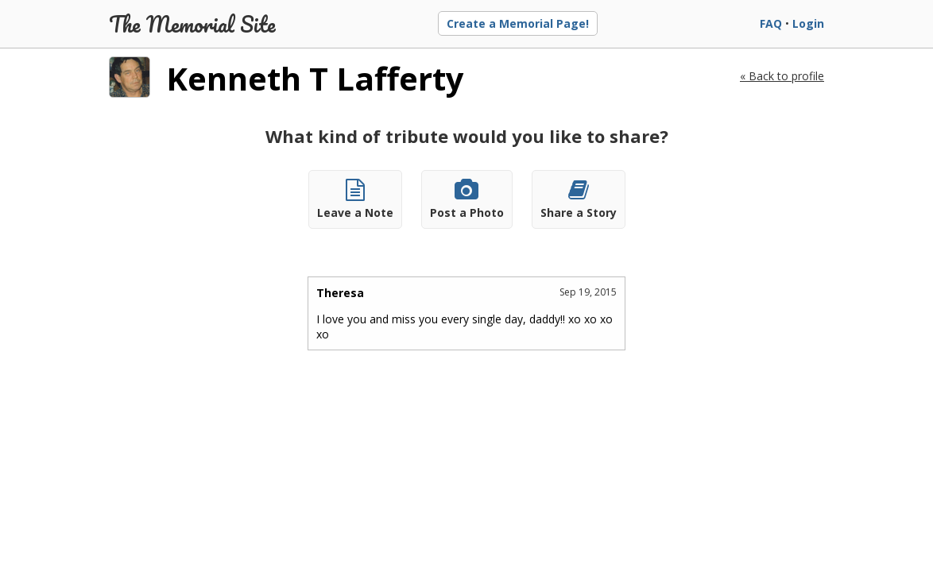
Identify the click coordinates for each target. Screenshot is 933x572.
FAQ (771, 23)
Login (808, 23)
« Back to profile (782, 75)
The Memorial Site (192, 23)
